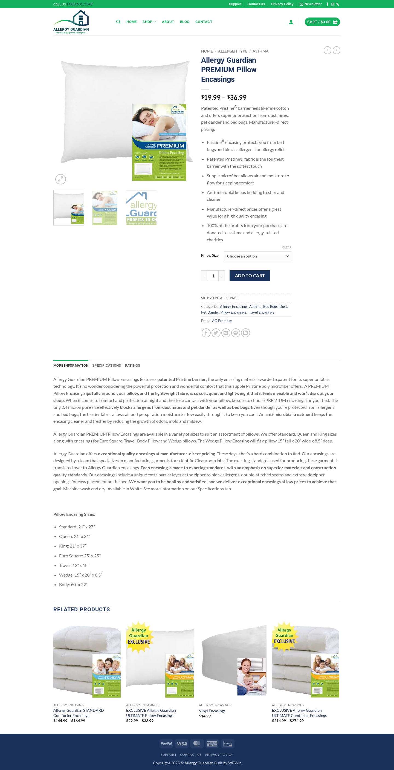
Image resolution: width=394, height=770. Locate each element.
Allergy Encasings (234, 306)
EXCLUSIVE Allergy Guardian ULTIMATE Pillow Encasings (151, 713)
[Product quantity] (213, 275)
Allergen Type (232, 51)
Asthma (261, 51)
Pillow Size (210, 255)
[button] (311, 4)
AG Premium (222, 321)
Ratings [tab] (132, 365)
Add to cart (250, 275)
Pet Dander (210, 312)
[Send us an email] (332, 4)
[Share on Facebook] (206, 332)
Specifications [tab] (106, 365)
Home (131, 22)
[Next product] (327, 50)
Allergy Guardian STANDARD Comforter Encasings (78, 713)
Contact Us (256, 4)
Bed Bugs (270, 306)
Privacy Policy (282, 4)
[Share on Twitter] (216, 332)
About (168, 22)
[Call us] (338, 4)
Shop (149, 21)
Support (235, 4)
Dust (283, 306)
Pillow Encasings (233, 312)
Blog (184, 22)
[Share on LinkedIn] (245, 332)
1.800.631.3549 (79, 4)
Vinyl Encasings (212, 710)
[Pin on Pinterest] (235, 332)
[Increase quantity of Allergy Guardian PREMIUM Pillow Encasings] (222, 275)
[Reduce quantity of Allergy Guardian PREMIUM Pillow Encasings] (204, 275)
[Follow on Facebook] (327, 4)
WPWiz (234, 762)
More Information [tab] (70, 365)
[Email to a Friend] (225, 332)
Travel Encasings (261, 312)
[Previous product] (336, 50)
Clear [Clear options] (286, 247)
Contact (203, 22)
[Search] (118, 22)
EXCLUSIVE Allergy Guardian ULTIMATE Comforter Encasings (299, 713)
